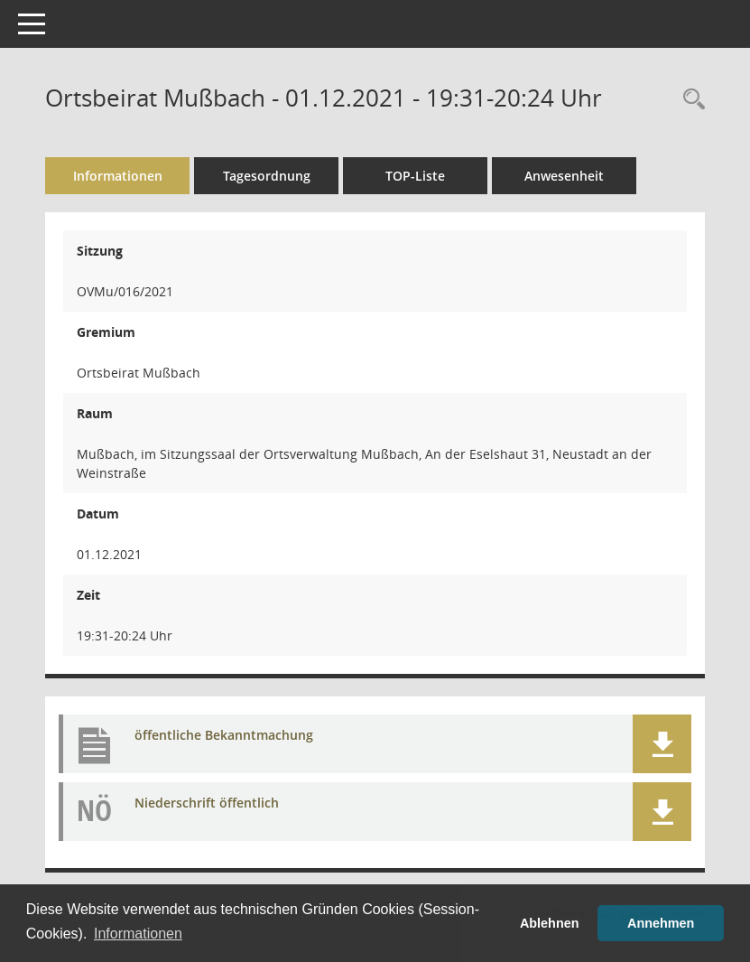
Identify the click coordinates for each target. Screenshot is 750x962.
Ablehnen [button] (549, 923)
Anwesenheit (564, 175)
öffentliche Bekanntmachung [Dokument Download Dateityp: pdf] (223, 734)
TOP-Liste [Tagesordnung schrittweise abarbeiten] (415, 175)
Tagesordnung (266, 175)
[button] (662, 743)
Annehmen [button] (660, 923)
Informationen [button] (138, 933)
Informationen (117, 175)
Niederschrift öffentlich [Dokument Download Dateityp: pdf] (206, 802)
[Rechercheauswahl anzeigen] (689, 100)
